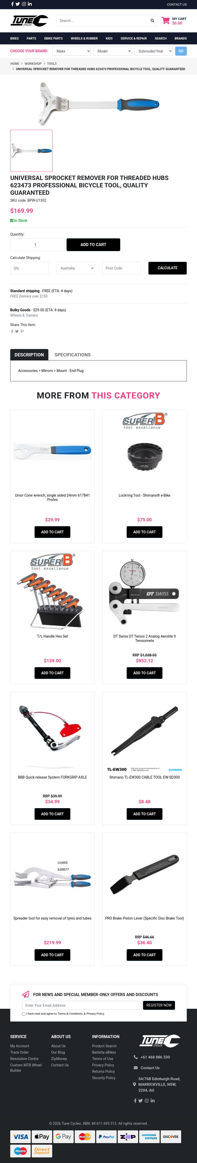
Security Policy (103, 1078)
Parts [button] (31, 38)
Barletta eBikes (104, 1052)
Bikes (14, 38)
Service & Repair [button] (134, 38)
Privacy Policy (95, 1013)
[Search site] (153, 21)
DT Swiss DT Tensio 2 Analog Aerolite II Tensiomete (144, 638)
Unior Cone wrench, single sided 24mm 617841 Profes (52, 497)
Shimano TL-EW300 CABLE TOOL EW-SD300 (145, 777)
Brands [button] (181, 38)
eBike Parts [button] (53, 38)
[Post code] (121, 268)
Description (29, 354)
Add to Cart (93, 244)
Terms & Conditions (70, 1013)
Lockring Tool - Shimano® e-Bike (144, 495)
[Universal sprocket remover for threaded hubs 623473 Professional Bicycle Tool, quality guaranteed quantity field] (37, 244)
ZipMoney (59, 1059)
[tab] (29, 354)
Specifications (73, 354)
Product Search (104, 1046)
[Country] (75, 268)
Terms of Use (102, 1059)
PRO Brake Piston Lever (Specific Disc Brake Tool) (144, 918)
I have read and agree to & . (63, 1014)
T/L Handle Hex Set (52, 636)
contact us (177, 4)
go (181, 51)
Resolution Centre (24, 1059)
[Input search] (102, 21)
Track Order (19, 1052)
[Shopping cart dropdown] (174, 20)
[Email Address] (82, 1005)
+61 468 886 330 (155, 1057)
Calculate (168, 268)
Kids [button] (109, 38)
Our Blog (58, 1052)
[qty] (29, 268)
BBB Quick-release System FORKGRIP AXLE (52, 777)
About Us (58, 1046)
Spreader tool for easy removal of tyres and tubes (52, 918)
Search (161, 38)
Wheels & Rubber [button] (84, 38)
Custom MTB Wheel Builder (26, 1067)
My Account (19, 1046)
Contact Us (60, 1065)
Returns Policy (103, 1071)
